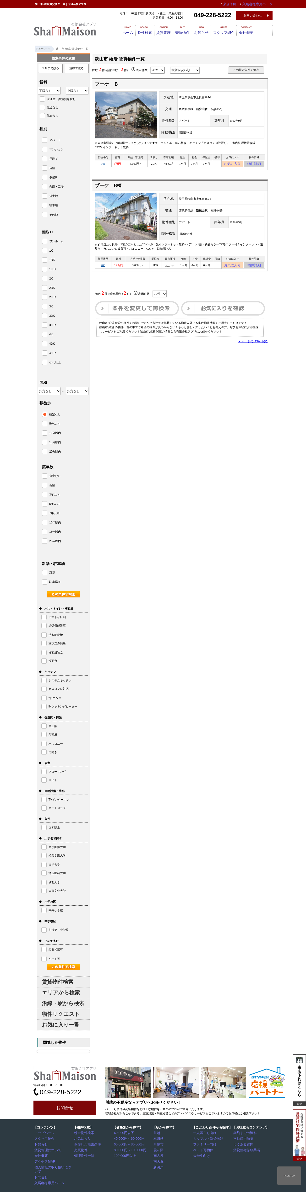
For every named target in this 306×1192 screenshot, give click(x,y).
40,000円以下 (123, 1132)
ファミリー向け (204, 1143)
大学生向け (201, 1154)
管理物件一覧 (84, 1154)
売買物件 (187, 30)
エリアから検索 (61, 993)
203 (103, 267)
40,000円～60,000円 (128, 1138)
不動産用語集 (243, 1138)
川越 (157, 1132)
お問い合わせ (252, 15)
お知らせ (209, 30)
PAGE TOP (289, 1176)
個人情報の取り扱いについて (54, 1165)
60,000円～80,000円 (128, 1143)
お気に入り (232, 164)
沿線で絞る (76, 68)
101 (103, 164)
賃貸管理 (164, 30)
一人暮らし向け (204, 1132)
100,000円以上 (124, 1154)
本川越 (159, 1138)
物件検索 (142, 30)
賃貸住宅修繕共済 (246, 1149)
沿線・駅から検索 (63, 1003)
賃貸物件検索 (57, 982)
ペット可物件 (203, 1149)
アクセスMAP (44, 1160)
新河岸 (159, 1165)
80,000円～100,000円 (129, 1149)
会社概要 (261, 30)
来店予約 (235, 4)
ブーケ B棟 (108, 187)
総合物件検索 (84, 1132)
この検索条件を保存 (246, 70)
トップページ (44, 1132)
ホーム (121, 30)
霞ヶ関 (159, 1149)
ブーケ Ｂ (107, 84)
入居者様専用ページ (48, 1176)
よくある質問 (243, 1143)
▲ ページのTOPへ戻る (253, 344)
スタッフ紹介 (235, 30)
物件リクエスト (61, 1014)
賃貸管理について (47, 1149)
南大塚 (159, 1160)
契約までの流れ (245, 1132)
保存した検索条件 (86, 1143)
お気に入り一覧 (60, 1025)
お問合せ (64, 1107)
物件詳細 (254, 164)
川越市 (159, 1143)
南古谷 (159, 1154)
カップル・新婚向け (207, 1138)
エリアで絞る (50, 68)
